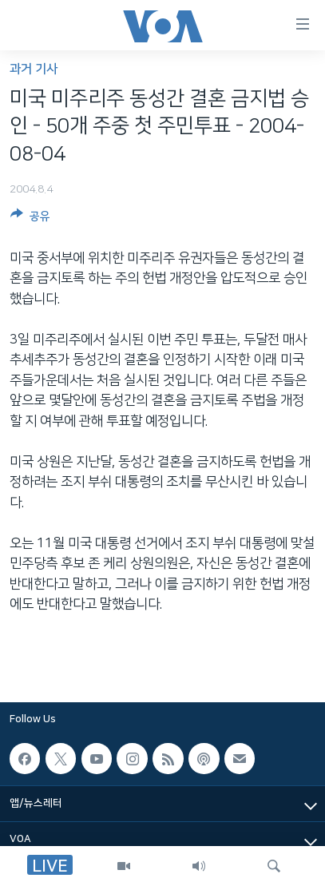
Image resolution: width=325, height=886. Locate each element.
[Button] (30, 219)
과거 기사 (33, 69)
